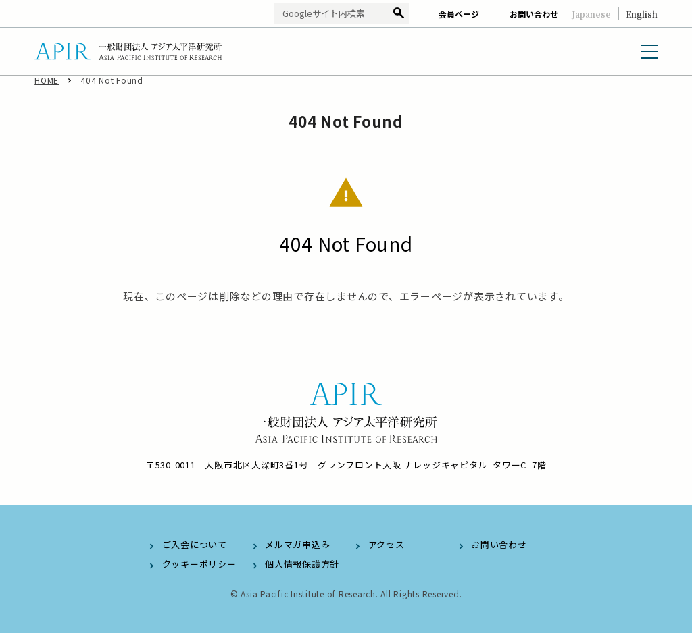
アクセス (386, 544)
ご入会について (194, 544)
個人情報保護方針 (302, 563)
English (642, 14)
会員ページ (459, 14)
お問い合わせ (534, 14)
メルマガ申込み (297, 544)
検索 (398, 13)
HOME (46, 87)
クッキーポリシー (199, 563)
